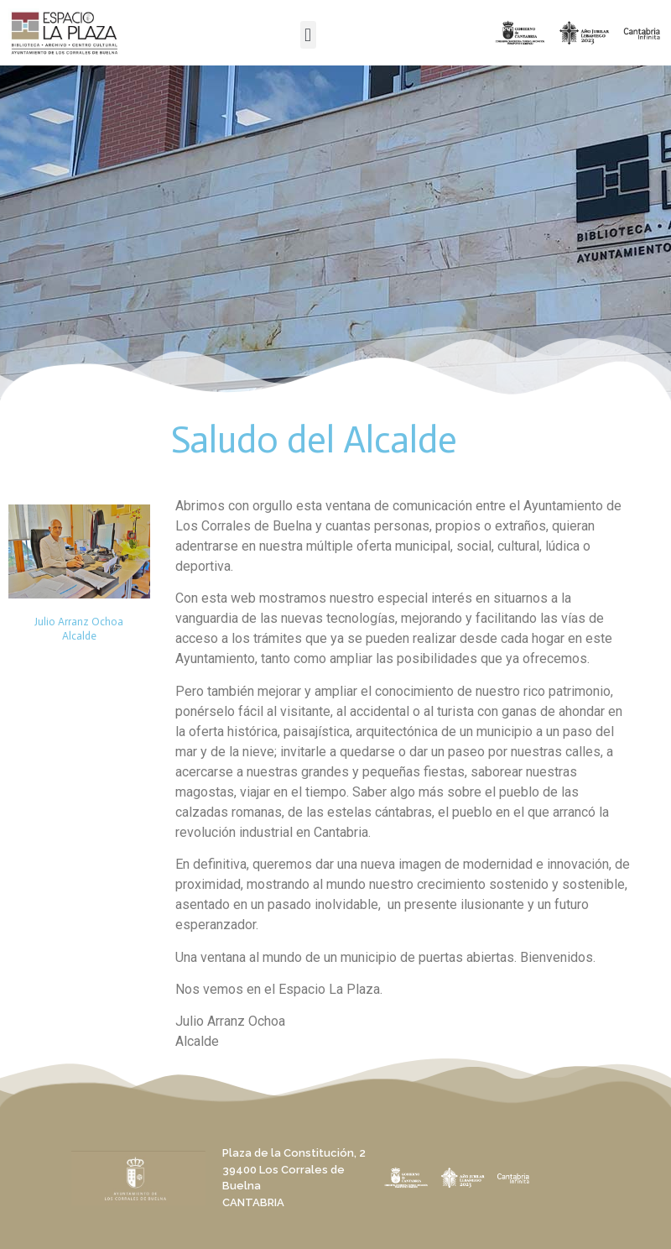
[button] (308, 35)
